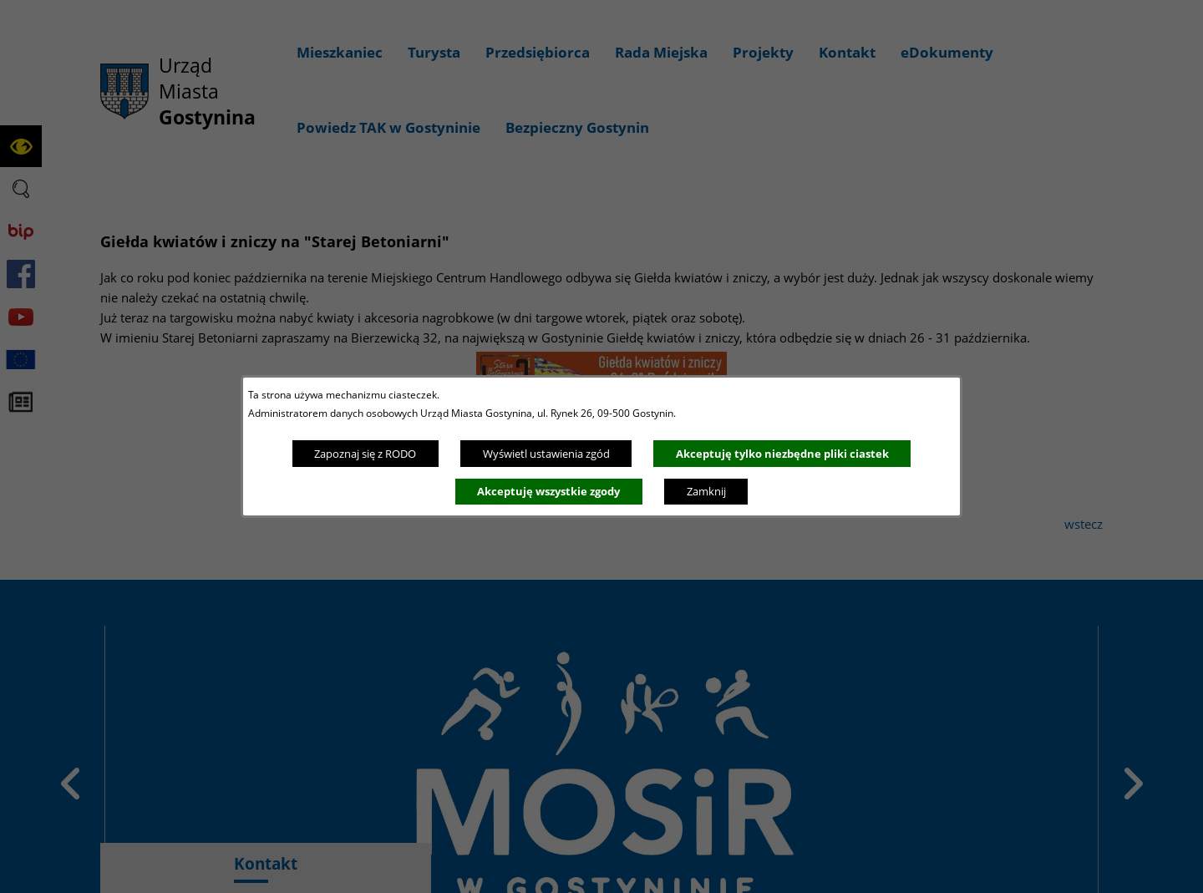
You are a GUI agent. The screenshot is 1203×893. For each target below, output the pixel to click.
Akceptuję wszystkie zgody (548, 491)
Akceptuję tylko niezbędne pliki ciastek (782, 453)
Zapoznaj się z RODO (365, 453)
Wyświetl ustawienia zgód (546, 453)
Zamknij (706, 491)
